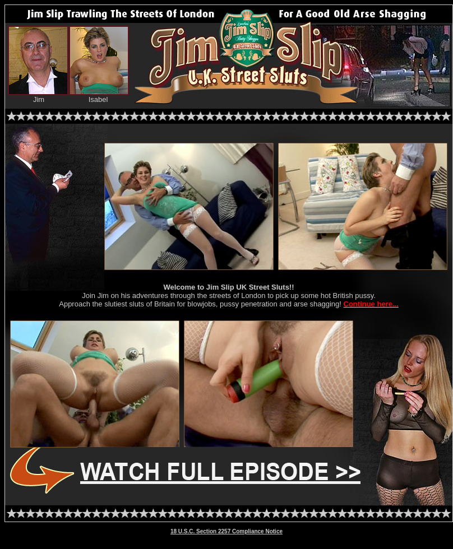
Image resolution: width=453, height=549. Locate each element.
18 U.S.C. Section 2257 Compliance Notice (226, 531)
